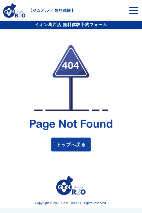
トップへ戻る (71, 144)
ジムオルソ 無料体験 (51, 10)
